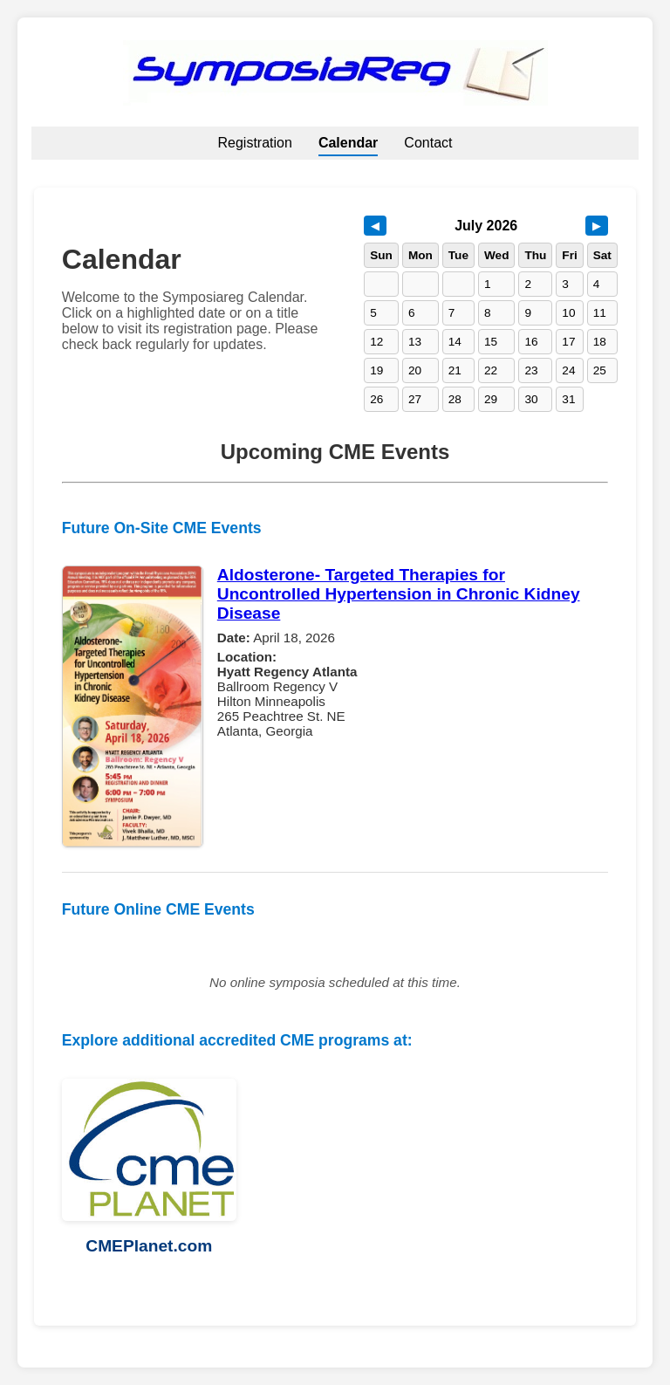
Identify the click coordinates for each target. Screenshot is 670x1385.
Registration (255, 142)
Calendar (348, 142)
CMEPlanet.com (148, 1246)
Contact (428, 142)
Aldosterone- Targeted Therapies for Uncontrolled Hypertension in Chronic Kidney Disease (398, 594)
